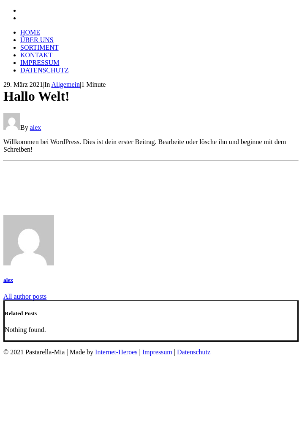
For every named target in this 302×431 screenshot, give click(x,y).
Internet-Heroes (117, 352)
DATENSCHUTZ (44, 70)
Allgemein (65, 84)
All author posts (24, 296)
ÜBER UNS (37, 39)
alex (35, 127)
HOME (30, 32)
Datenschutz (193, 352)
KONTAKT (36, 55)
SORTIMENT (39, 47)
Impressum (157, 352)
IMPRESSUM (39, 62)
